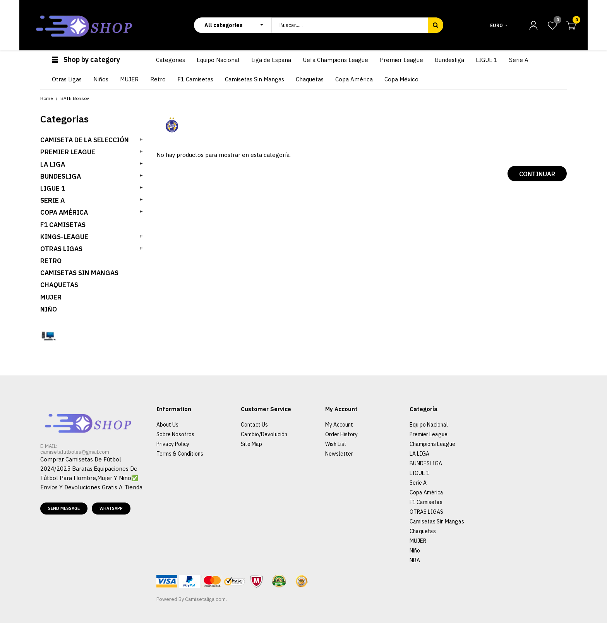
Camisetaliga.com (205, 599)
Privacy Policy (172, 444)
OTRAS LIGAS (61, 248)
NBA (415, 560)
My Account (339, 424)
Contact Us (254, 424)
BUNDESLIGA (60, 176)
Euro (496, 25)
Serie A (418, 482)
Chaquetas (59, 285)
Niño (48, 309)
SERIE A (52, 200)
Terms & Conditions (179, 453)
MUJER (51, 297)
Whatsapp (111, 508)
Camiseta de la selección (84, 140)
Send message (64, 508)
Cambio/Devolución (264, 434)
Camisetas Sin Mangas (79, 272)
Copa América (64, 212)
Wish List (335, 444)
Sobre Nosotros (175, 434)
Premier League (429, 434)
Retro (51, 260)
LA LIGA (52, 164)
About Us (167, 424)
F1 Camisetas (63, 224)
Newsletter (339, 453)
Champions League (432, 444)
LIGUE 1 (52, 188)
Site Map (251, 444)
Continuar (537, 174)
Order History (341, 434)
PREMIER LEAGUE (67, 152)
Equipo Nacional (429, 424)
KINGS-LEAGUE (64, 236)
